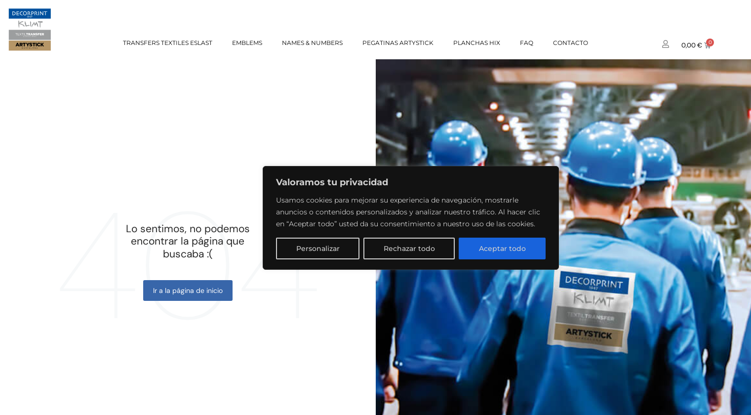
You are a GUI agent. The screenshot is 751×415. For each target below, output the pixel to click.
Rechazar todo (409, 248)
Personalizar (318, 248)
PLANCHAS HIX (476, 42)
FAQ (526, 42)
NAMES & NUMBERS (312, 42)
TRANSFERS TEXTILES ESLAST (167, 42)
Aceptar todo (502, 248)
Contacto (570, 42)
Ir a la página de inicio (188, 290)
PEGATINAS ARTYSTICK (398, 42)
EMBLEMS (247, 42)
